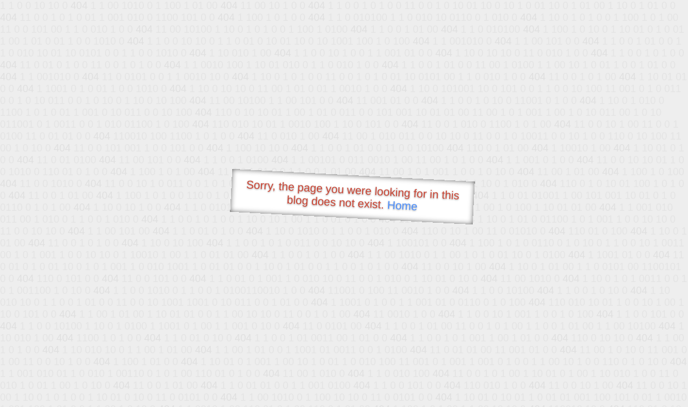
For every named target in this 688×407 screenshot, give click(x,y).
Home (402, 205)
